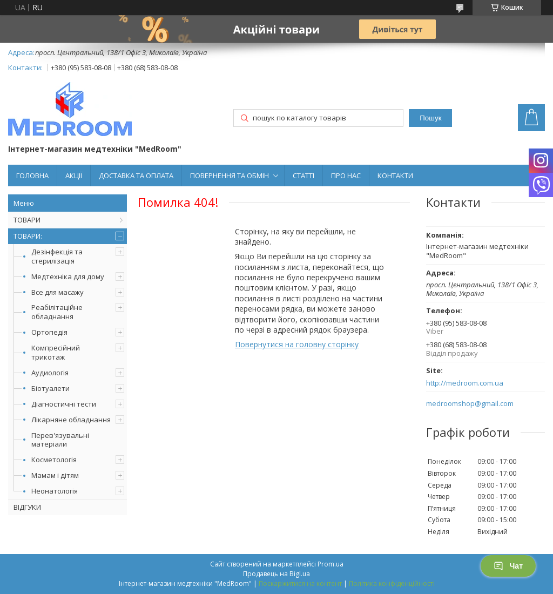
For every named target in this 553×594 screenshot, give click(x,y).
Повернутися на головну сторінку (297, 344)
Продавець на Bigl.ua (276, 573)
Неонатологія (54, 491)
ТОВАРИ (27, 220)
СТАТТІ (303, 175)
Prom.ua (330, 564)
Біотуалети (50, 388)
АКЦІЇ (73, 175)
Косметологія (54, 459)
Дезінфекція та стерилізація (57, 256)
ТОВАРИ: (28, 236)
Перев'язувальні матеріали (60, 439)
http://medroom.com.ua (464, 383)
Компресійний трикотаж (55, 352)
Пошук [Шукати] (430, 118)
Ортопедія (49, 332)
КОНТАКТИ (395, 175)
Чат (508, 566)
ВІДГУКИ (27, 507)
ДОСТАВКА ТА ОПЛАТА (136, 175)
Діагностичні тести (63, 404)
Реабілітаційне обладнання (57, 311)
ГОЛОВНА (32, 175)
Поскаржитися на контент (300, 583)
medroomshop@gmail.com (470, 403)
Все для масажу (57, 292)
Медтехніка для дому (67, 276)
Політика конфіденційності (392, 583)
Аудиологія (50, 372)
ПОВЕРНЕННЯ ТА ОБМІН (229, 175)
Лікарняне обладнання (71, 419)
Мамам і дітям (55, 475)
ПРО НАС (346, 175)
